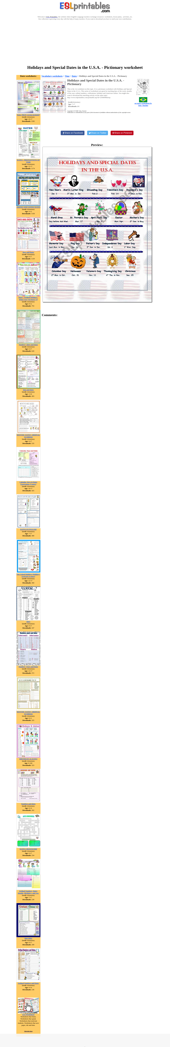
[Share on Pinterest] (122, 133)
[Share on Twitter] (97, 133)
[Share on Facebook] (73, 133)
